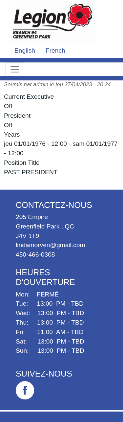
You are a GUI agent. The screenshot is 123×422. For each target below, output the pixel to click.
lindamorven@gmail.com (50, 245)
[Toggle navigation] (14, 69)
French (55, 50)
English (24, 50)
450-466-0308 (35, 254)
